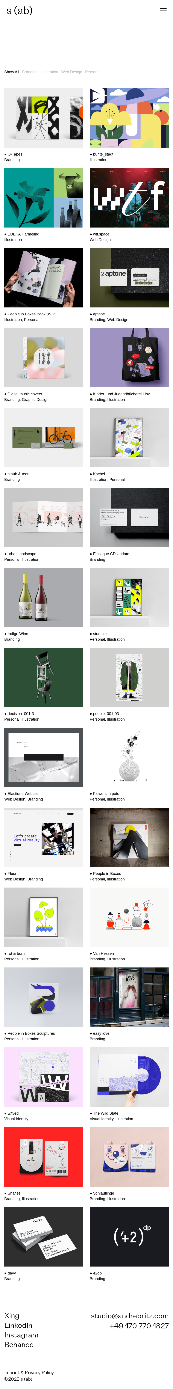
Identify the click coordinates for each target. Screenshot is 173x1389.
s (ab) (19, 10)
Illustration (49, 72)
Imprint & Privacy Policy (29, 1373)
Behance (19, 1345)
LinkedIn (18, 1325)
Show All (11, 72)
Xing (11, 1316)
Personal (92, 72)
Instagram (21, 1335)
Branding (30, 72)
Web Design (71, 72)
